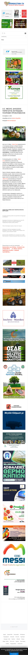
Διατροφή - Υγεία (7, 639)
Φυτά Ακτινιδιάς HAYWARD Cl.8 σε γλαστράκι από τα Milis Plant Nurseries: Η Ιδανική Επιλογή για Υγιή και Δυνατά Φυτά (13, 235)
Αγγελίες (17, 641)
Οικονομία (12, 636)
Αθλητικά (18, 639)
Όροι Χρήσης (22, 641)
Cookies (7, 643)
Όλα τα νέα (12, 641)
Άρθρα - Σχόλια (6, 641)
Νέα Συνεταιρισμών (11, 120)
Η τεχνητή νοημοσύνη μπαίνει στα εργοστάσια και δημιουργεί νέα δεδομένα (13, 216)
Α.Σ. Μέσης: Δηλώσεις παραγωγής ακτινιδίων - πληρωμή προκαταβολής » (12, 250)
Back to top (15, 626)
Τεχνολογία (22, 636)
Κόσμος (22, 639)
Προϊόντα (13, 639)
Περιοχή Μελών (13, 643)
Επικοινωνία (20, 643)
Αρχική (4, 634)
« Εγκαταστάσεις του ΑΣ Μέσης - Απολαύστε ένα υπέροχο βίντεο (13, 247)
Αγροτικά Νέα (9, 634)
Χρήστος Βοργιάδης (16, 118)
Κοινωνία (17, 636)
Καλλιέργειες (22, 634)
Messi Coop (14, 144)
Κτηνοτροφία (16, 634)
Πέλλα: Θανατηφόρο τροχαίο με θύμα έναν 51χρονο (12, 225)
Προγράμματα (6, 636)
